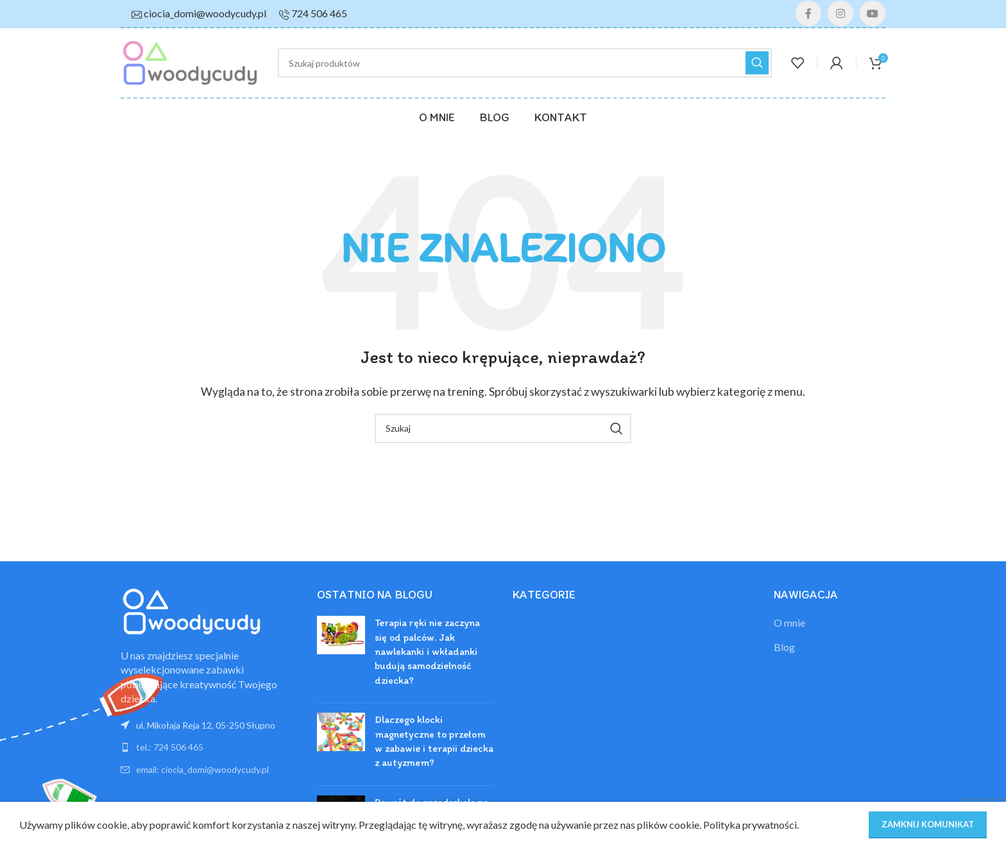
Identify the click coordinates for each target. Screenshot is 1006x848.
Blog (784, 647)
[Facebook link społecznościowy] (808, 13)
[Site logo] (190, 61)
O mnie (789, 622)
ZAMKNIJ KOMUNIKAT (928, 824)
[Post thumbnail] (341, 654)
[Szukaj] (525, 63)
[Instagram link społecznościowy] (840, 13)
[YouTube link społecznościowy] (872, 13)
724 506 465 (319, 13)
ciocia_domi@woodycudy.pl (205, 13)
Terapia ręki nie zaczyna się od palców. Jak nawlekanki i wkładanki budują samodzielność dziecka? (427, 651)
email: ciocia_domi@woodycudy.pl (202, 769)
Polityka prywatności (750, 824)
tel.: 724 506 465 (169, 747)
